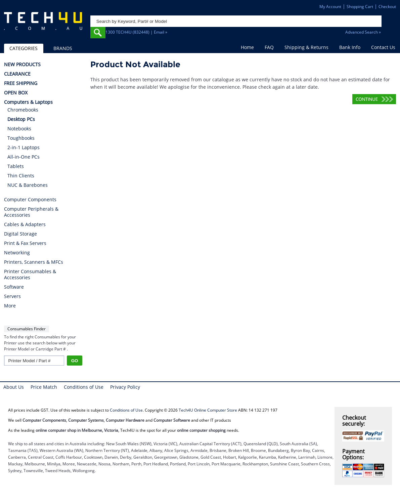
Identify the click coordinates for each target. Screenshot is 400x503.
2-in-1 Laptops (23, 147)
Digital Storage (20, 234)
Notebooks (19, 128)
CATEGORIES (23, 48)
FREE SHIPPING (20, 83)
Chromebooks (22, 110)
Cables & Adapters (25, 224)
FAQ (269, 47)
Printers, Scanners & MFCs (33, 262)
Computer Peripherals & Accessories (31, 212)
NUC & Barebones (27, 185)
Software (14, 287)
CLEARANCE (17, 74)
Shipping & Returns (306, 47)
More (10, 306)
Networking (17, 253)
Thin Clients (20, 175)
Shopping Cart (360, 6)
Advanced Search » (363, 32)
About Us (13, 387)
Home (247, 47)
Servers (12, 296)
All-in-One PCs (23, 157)
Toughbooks (21, 138)
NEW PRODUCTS (22, 64)
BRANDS (62, 48)
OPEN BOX (16, 93)
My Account (330, 6)
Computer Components (30, 200)
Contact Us (383, 47)
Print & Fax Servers (25, 243)
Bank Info (349, 47)
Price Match (44, 387)
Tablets (15, 166)
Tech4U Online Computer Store (208, 410)
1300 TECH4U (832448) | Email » (136, 32)
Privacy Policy (125, 387)
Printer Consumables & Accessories (30, 274)
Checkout (387, 6)
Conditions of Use (83, 387)
